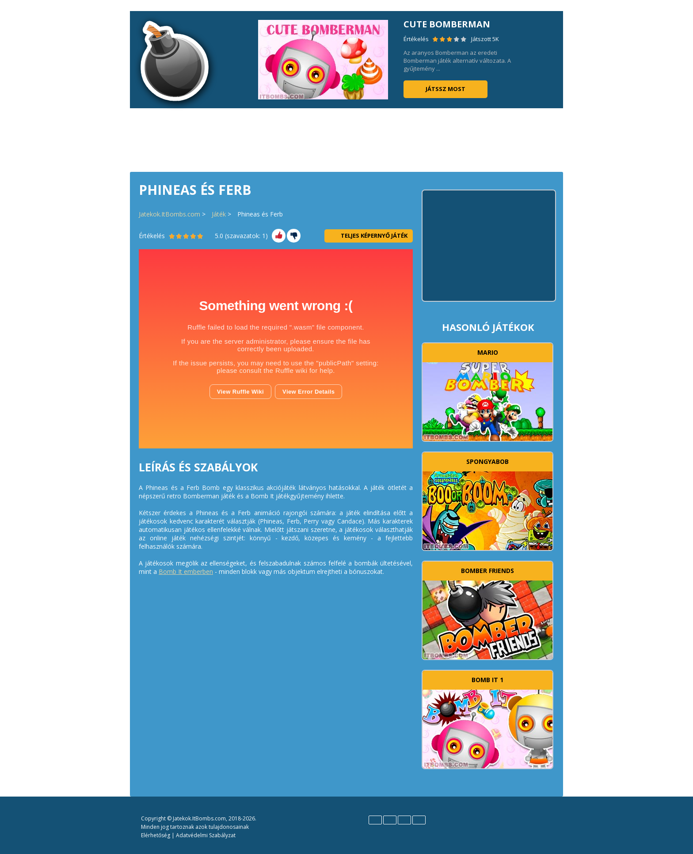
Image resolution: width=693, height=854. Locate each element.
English (375, 820)
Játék (219, 214)
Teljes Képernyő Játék (368, 235)
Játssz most (445, 89)
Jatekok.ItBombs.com (169, 214)
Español (389, 820)
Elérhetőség (155, 835)
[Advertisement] (346, 139)
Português (419, 820)
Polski (404, 820)
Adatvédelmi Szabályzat (206, 835)
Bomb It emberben (186, 571)
